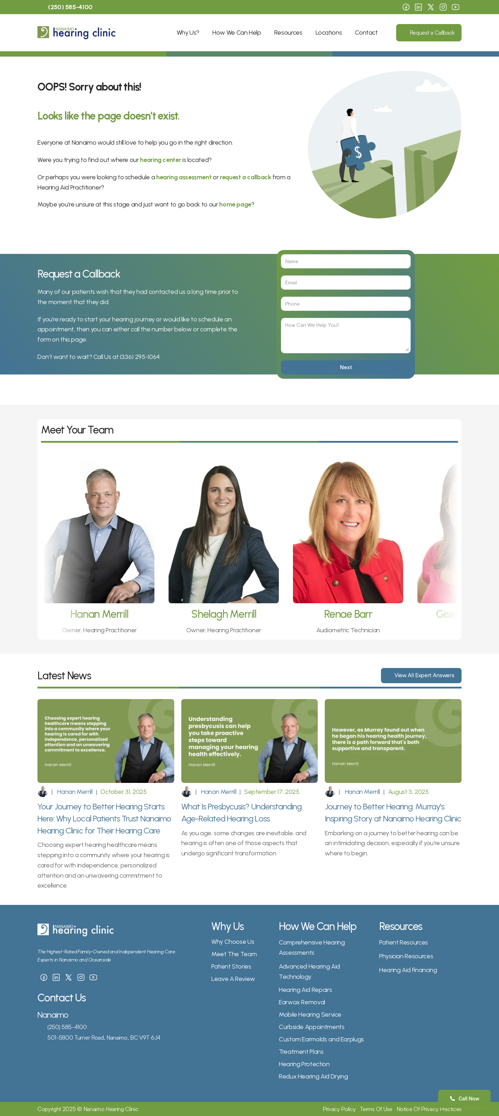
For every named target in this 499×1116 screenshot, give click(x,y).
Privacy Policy (339, 1108)
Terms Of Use (376, 1108)
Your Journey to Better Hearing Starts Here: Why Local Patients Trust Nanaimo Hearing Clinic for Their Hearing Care (105, 818)
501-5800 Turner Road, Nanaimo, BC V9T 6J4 (103, 1037)
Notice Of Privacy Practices (429, 1108)
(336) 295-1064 (140, 357)
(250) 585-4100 (67, 1026)
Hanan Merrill (74, 792)
